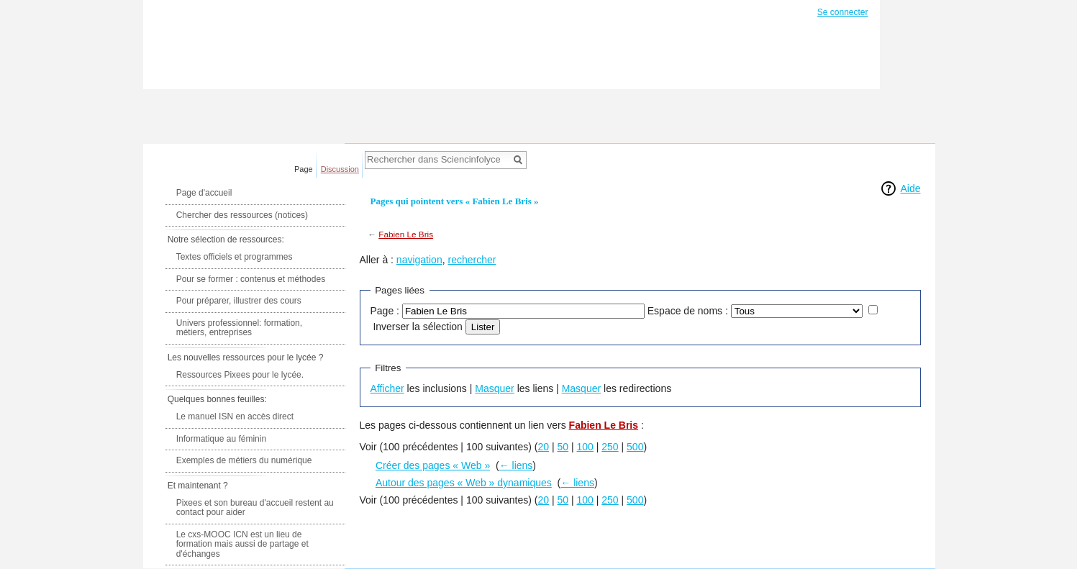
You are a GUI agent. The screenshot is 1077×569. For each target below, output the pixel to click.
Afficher (387, 388)
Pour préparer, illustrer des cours (238, 301)
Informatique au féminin (221, 439)
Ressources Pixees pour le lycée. (240, 375)
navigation (419, 259)
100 (585, 446)
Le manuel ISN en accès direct (235, 416)
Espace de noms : (687, 311)
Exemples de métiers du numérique (244, 460)
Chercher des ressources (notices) (242, 215)
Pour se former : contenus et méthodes (250, 279)
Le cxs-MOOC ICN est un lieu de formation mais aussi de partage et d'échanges (242, 544)
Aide (910, 188)
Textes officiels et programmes (234, 257)
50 (563, 446)
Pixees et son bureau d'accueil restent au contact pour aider (255, 508)
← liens (516, 465)
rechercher (471, 259)
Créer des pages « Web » (433, 465)
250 (609, 446)
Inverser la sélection (418, 326)
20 (544, 446)
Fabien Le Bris (405, 234)
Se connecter (842, 12)
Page (303, 169)
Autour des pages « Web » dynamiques (464, 482)
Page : (385, 311)
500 (635, 446)
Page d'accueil (204, 193)
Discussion (340, 169)
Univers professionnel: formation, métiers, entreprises (239, 328)
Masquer (494, 388)
